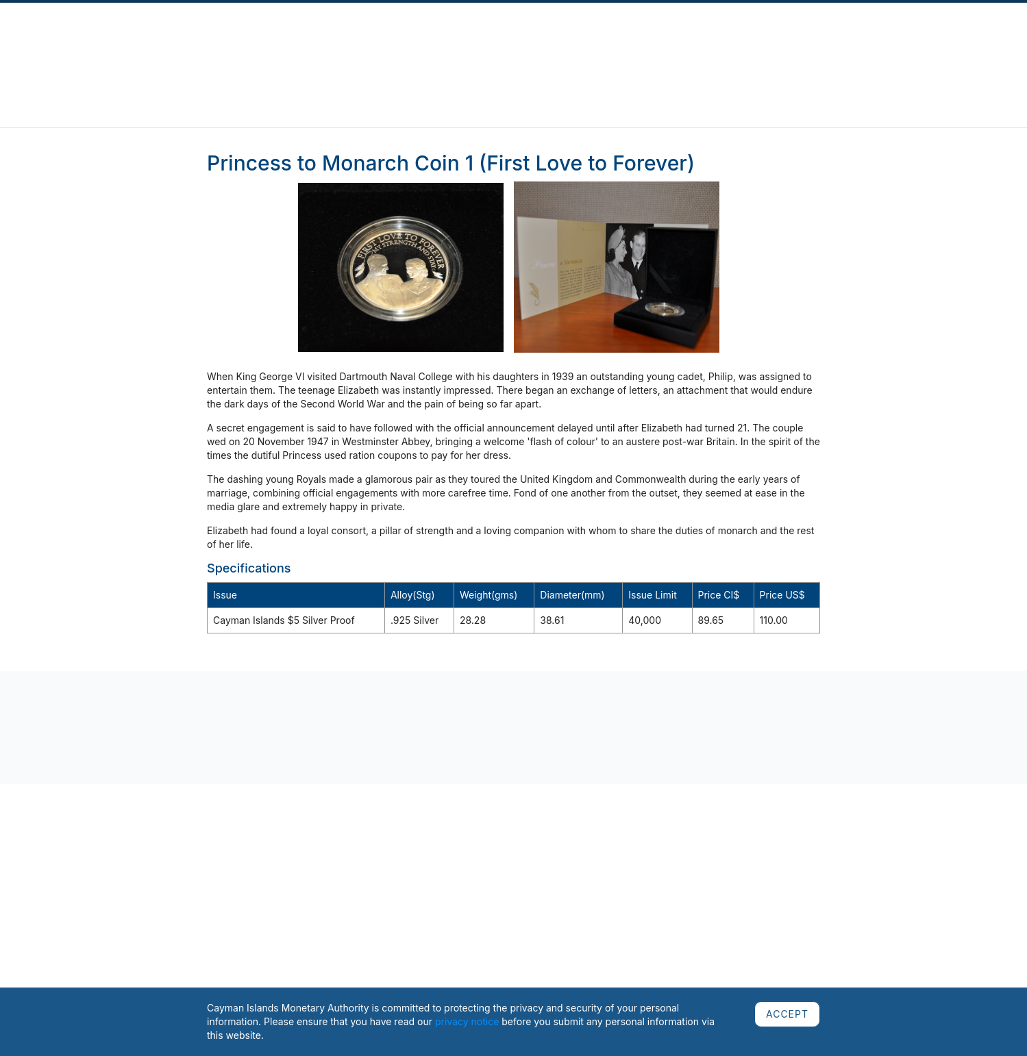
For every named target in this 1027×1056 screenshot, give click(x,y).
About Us (149, 39)
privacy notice (467, 1021)
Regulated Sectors (371, 39)
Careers (861, 39)
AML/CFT (815, 39)
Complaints (296, 39)
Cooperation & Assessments (640, 39)
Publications (237, 39)
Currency (549, 39)
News (189, 39)
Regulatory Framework (470, 39)
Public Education (749, 39)
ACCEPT (787, 1014)
